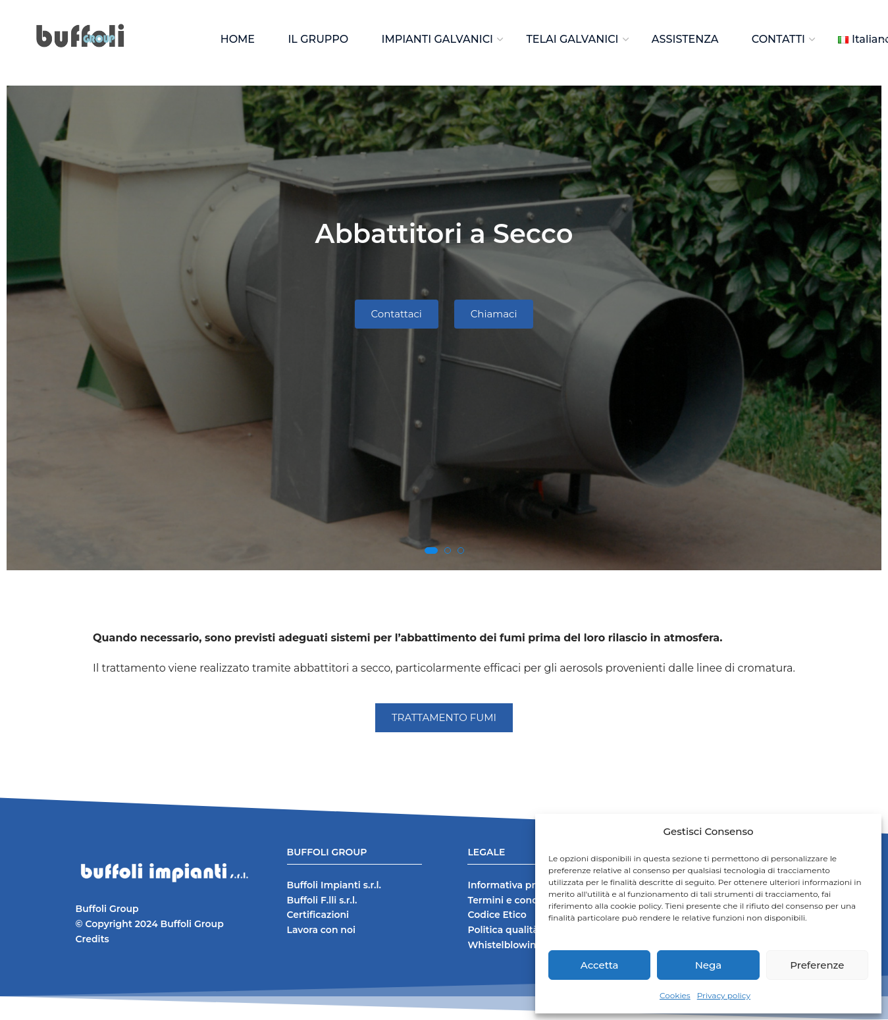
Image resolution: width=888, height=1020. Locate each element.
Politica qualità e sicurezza (530, 930)
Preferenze (817, 965)
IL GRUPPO (318, 39)
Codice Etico (496, 915)
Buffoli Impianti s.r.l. (334, 885)
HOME (238, 39)
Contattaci (396, 314)
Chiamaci (494, 314)
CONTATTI (778, 39)
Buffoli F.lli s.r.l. (322, 900)
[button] (431, 550)
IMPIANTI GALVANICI (438, 39)
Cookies (675, 995)
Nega (708, 965)
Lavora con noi (321, 930)
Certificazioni (318, 915)
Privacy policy (723, 995)
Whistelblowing (504, 945)
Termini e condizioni (515, 900)
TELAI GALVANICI (572, 39)
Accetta (600, 965)
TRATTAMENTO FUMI (444, 717)
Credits (92, 939)
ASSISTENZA (685, 39)
